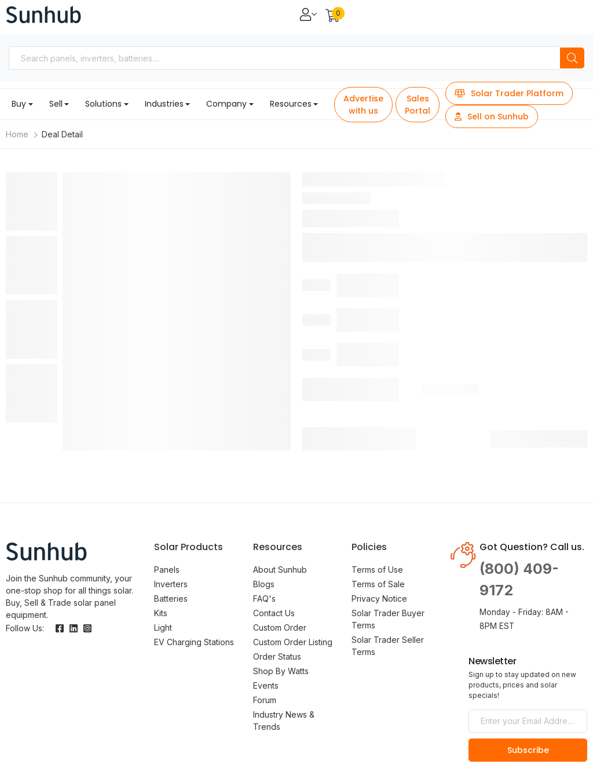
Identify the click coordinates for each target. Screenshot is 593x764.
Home (17, 134)
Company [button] (226, 104)
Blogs (263, 584)
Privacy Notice (379, 598)
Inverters (171, 584)
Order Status (277, 656)
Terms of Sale (378, 584)
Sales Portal (417, 105)
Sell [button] (56, 104)
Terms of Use (377, 569)
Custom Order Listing (292, 642)
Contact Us (274, 613)
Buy (19, 104)
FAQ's (264, 598)
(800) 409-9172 (519, 579)
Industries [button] (164, 104)
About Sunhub (280, 569)
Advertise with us (363, 105)
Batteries (171, 598)
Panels (167, 569)
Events (266, 685)
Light (163, 627)
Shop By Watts (281, 671)
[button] (332, 16)
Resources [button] (291, 104)
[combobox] (284, 58)
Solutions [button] (103, 104)
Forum (264, 700)
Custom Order (279, 627)
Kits (160, 613)
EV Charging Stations (194, 642)
